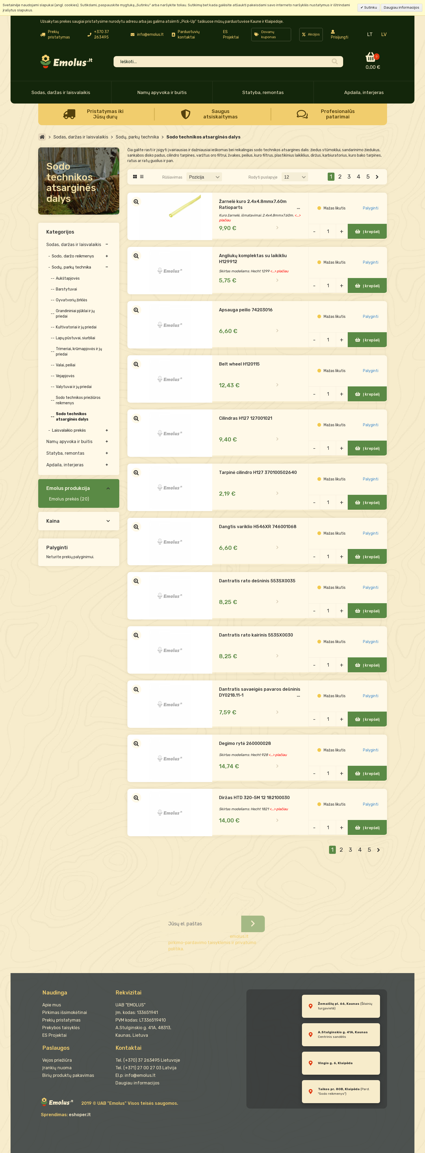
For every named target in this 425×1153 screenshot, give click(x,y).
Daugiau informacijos (401, 7)
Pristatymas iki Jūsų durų (105, 114)
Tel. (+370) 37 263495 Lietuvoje (147, 1060)
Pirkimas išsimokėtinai (64, 1012)
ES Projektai (231, 35)
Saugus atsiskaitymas (220, 114)
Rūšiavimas (172, 177)
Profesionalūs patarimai (338, 114)
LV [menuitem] (384, 34)
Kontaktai (128, 1048)
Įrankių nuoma (57, 1067)
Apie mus (51, 1004)
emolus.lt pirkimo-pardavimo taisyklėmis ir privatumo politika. (212, 942)
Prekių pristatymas (61, 1020)
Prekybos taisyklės (61, 1027)
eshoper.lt (80, 1114)
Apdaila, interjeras (364, 92)
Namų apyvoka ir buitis (162, 92)
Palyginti (370, 208)
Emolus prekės (64, 499)
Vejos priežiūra (57, 1060)
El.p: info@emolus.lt (135, 1075)
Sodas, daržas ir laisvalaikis (60, 92)
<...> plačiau (280, 271)
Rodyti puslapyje (263, 177)
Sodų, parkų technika (137, 137)
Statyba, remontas (263, 92)
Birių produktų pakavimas (68, 1075)
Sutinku (370, 7)
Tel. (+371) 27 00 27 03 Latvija (145, 1067)
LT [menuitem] (370, 34)
